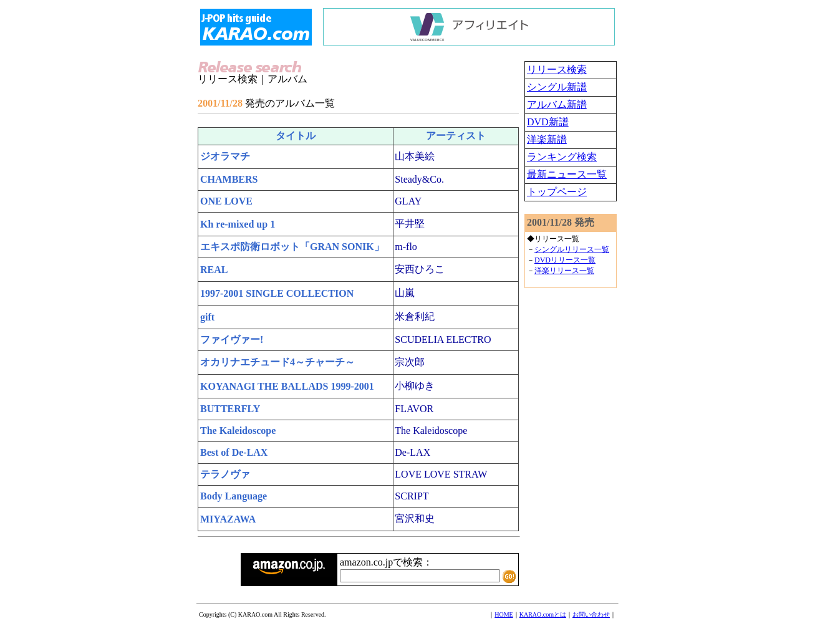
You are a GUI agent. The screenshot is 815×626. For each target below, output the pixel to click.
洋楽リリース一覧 (564, 270)
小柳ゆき (415, 385)
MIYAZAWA (228, 519)
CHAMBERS (229, 179)
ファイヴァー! (231, 339)
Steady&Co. (419, 179)
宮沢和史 (415, 518)
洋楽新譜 (547, 139)
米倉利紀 (415, 316)
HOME (503, 614)
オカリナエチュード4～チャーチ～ (277, 362)
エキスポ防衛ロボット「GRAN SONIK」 (292, 246)
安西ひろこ (420, 269)
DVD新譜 (548, 122)
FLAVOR (414, 408)
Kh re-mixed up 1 (237, 224)
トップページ (557, 191)
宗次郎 (410, 362)
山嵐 (405, 292)
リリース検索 (557, 69)
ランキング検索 (562, 157)
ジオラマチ (225, 156)
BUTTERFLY (230, 408)
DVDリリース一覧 (565, 260)
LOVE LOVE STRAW (441, 474)
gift (207, 317)
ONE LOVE (226, 201)
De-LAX (412, 452)
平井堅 (410, 223)
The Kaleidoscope (238, 430)
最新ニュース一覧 (567, 174)
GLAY (408, 201)
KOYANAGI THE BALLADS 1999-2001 (287, 386)
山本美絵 (415, 156)
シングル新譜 (557, 87)
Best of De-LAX (234, 452)
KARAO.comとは (542, 614)
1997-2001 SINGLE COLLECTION (277, 293)
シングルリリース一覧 (571, 249)
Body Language (233, 496)
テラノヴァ (225, 474)
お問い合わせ (591, 614)
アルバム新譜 (557, 104)
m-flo (406, 246)
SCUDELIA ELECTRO (443, 339)
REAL (214, 269)
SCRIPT (411, 496)
